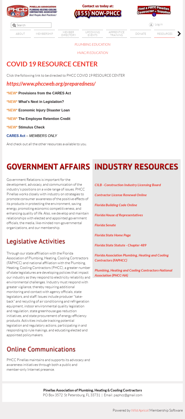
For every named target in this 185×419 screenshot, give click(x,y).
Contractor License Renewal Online (121, 195)
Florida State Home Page (113, 235)
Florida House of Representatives (119, 215)
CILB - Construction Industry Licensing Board (128, 185)
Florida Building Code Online (116, 205)
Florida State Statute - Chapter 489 (120, 245)
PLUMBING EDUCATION (92, 45)
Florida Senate (105, 225)
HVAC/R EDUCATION (92, 53)
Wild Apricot (140, 410)
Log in (159, 24)
